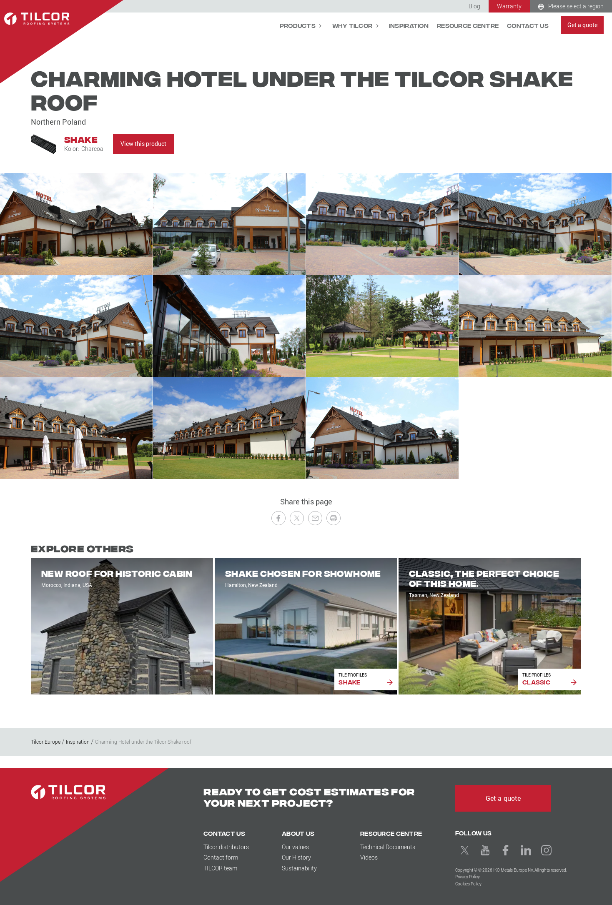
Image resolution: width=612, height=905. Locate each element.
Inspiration (409, 25)
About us (298, 833)
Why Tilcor (353, 25)
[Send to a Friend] (315, 518)
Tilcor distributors (226, 847)
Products (298, 25)
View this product (143, 144)
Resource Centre (468, 25)
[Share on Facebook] (278, 518)
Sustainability (299, 868)
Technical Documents (387, 847)
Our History (296, 857)
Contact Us (528, 25)
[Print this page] (333, 518)
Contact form (220, 857)
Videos (369, 857)
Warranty (509, 6)
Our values (295, 847)
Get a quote (582, 25)
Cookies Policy (468, 884)
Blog (474, 6)
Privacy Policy (467, 877)
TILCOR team (220, 868)
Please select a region (576, 6)
